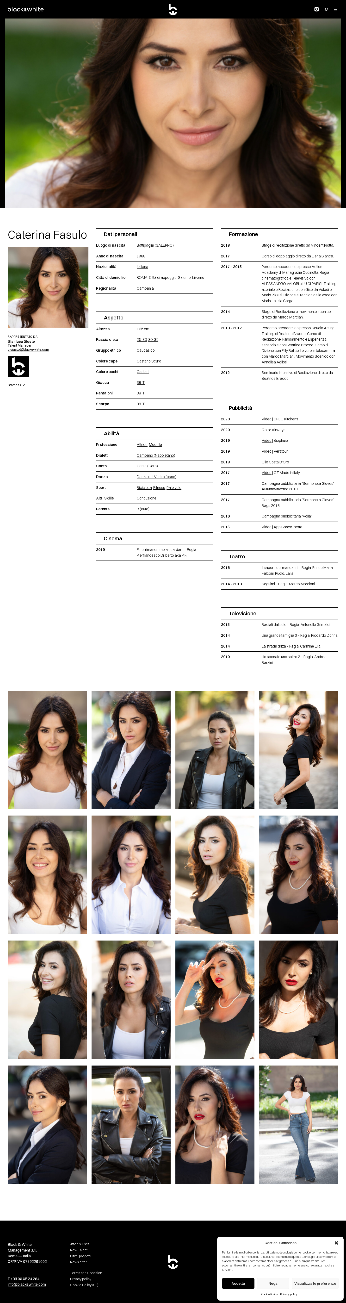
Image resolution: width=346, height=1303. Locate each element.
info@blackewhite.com (27, 1284)
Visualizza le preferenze (315, 1283)
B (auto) (143, 509)
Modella (155, 444)
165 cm (143, 329)
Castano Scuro (149, 361)
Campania (145, 288)
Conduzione (146, 498)
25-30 (142, 339)
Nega (273, 1283)
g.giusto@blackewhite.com (28, 349)
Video (267, 419)
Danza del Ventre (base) (156, 476)
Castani (143, 371)
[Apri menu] (335, 9)
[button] (336, 1243)
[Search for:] (326, 9)
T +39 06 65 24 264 (23, 1279)
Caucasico (146, 350)
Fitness (159, 487)
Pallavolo (174, 487)
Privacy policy (288, 1294)
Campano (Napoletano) (156, 455)
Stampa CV (16, 385)
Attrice (142, 444)
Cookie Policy (269, 1294)
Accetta (238, 1283)
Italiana (142, 266)
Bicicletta (144, 487)
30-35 (153, 339)
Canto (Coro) (147, 466)
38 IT (141, 382)
